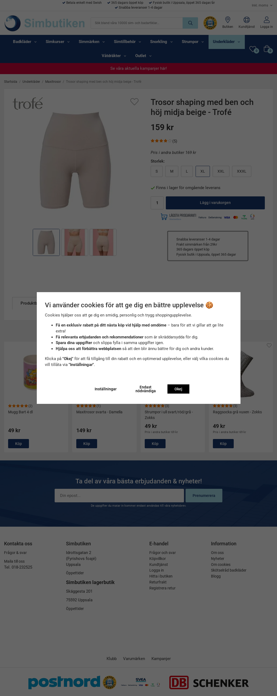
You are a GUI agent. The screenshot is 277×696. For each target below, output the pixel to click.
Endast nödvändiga (146, 389)
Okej (178, 389)
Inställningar (106, 389)
